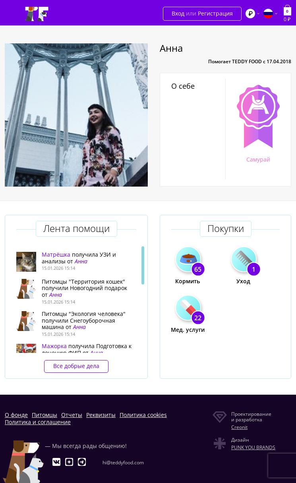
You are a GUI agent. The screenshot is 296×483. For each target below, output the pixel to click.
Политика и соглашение (38, 422)
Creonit (239, 427)
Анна (81, 261)
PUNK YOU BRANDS (253, 447)
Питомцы (44, 415)
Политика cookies (143, 415)
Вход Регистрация (202, 13)
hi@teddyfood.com (123, 462)
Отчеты (71, 415)
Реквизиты (101, 415)
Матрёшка (56, 254)
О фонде (16, 415)
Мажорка (54, 346)
